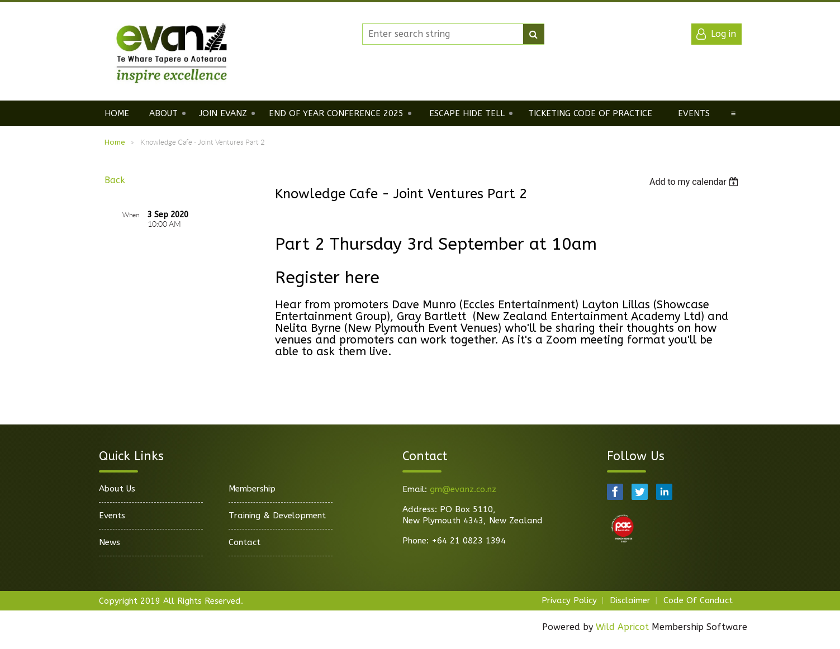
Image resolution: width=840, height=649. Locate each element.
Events (112, 515)
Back (115, 180)
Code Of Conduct (698, 600)
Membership (252, 489)
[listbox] (695, 182)
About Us (117, 489)
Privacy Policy (569, 600)
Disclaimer (630, 600)
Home (115, 142)
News (109, 542)
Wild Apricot (622, 627)
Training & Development (277, 515)
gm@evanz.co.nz (463, 489)
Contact (244, 542)
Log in (723, 33)
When (130, 214)
